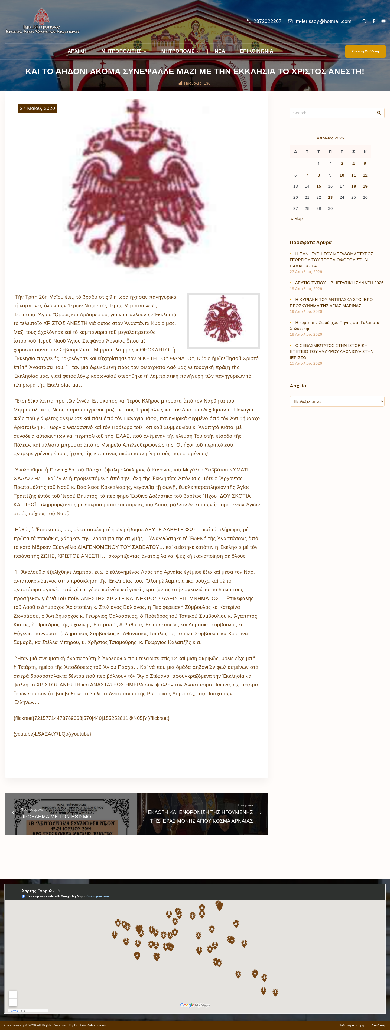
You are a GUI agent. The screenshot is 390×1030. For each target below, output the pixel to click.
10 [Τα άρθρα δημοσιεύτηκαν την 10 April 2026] (342, 175)
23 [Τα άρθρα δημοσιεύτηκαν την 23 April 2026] (330, 197)
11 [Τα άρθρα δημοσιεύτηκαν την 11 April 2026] (353, 175)
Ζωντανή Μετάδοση (365, 51)
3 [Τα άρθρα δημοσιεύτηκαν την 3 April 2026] (342, 163)
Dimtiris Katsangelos (90, 1025)
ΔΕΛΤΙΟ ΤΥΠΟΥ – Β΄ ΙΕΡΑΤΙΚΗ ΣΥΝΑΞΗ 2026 (339, 282)
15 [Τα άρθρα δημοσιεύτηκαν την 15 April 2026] (318, 186)
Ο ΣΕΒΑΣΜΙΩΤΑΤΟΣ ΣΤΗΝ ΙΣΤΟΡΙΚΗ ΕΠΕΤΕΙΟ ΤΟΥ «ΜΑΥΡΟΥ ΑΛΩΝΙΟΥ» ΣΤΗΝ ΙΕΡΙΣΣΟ (332, 351)
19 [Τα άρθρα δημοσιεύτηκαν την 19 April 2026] (365, 186)
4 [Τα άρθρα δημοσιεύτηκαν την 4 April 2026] (353, 163)
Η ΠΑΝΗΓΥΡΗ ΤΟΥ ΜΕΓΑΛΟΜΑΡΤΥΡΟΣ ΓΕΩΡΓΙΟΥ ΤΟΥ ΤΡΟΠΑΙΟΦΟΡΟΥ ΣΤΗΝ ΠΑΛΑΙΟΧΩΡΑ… (331, 259)
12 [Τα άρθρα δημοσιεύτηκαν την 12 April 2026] (365, 175)
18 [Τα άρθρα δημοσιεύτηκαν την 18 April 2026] (353, 186)
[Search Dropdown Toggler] (364, 22)
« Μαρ (297, 218)
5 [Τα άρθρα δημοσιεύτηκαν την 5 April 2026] (365, 163)
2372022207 (267, 21)
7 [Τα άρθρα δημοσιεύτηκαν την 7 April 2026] (307, 175)
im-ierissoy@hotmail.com (323, 21)
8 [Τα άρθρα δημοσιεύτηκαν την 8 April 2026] (319, 175)
